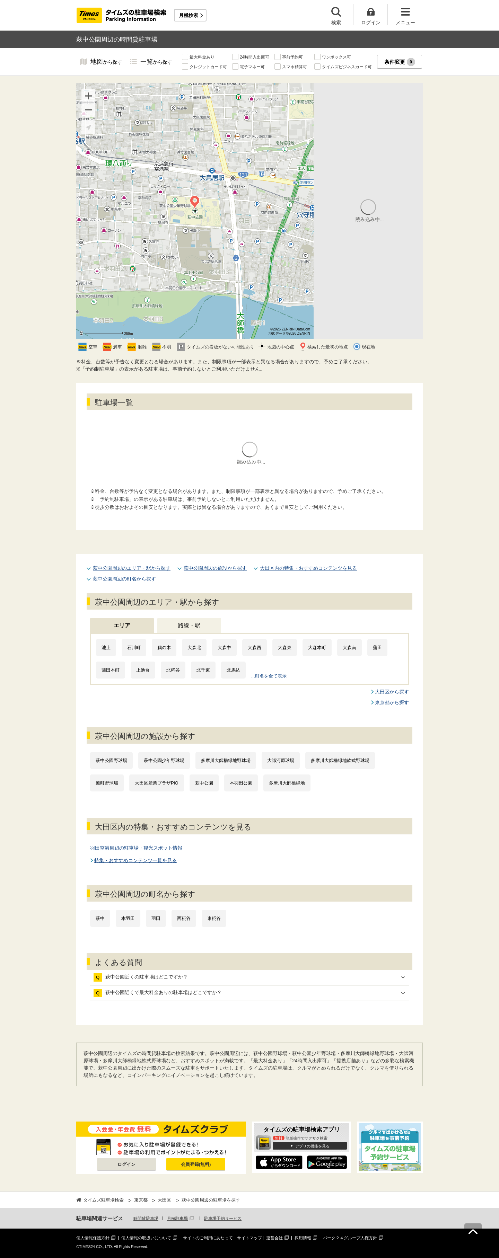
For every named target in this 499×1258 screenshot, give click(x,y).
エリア (122, 625)
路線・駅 (189, 625)
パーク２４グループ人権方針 (350, 1237)
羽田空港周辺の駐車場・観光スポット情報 (136, 848)
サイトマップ (249, 1237)
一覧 (156, 62)
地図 (106, 62)
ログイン (126, 1164)
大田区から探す (392, 691)
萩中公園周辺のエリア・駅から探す (131, 568)
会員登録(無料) (196, 1164)
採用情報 (303, 1237)
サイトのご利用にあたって (208, 1237)
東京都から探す (392, 702)
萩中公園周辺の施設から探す (215, 568)
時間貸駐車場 (145, 1218)
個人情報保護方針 (93, 1237)
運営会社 (274, 1237)
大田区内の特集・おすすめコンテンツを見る (308, 568)
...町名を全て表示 (269, 676)
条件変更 (399, 62)
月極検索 (188, 15)
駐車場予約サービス (223, 1218)
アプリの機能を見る (312, 1146)
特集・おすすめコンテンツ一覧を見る (135, 860)
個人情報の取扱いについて (146, 1237)
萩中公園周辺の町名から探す (124, 579)
